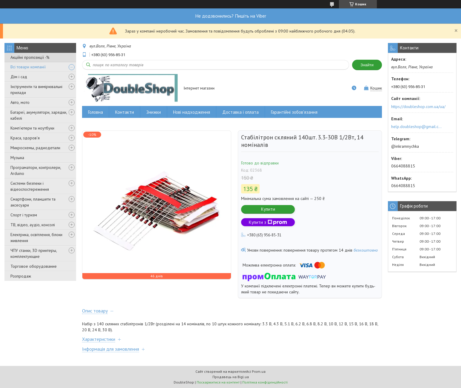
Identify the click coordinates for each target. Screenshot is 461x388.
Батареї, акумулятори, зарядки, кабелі (38, 115)
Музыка (17, 157)
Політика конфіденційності (265, 382)
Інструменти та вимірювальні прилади (36, 89)
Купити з (268, 222)
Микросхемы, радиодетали (35, 147)
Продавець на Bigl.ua (230, 377)
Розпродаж (20, 276)
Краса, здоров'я (25, 138)
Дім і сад (18, 76)
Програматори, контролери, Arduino (35, 170)
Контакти (124, 112)
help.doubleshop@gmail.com (417, 126)
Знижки (153, 112)
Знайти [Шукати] (367, 65)
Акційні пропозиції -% (30, 57)
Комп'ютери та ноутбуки (32, 128)
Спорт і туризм (23, 215)
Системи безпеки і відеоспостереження (29, 186)
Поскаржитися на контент (218, 382)
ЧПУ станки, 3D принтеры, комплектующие (33, 253)
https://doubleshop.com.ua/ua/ (418, 106)
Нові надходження (191, 112)
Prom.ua (259, 371)
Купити (268, 209)
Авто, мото (20, 102)
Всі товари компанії (28, 67)
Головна (95, 112)
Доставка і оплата (240, 112)
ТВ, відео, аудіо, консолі (32, 224)
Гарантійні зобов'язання (294, 112)
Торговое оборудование (33, 266)
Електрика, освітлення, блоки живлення (36, 237)
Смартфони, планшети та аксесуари (32, 202)
